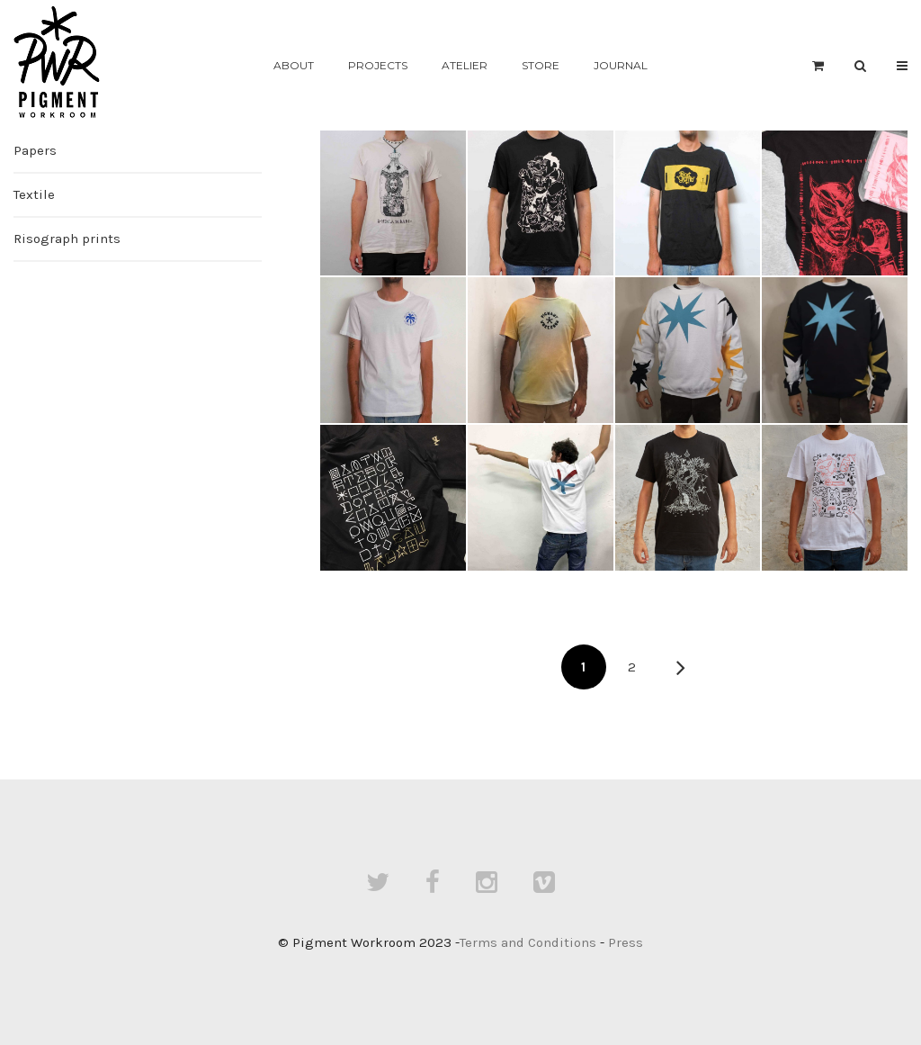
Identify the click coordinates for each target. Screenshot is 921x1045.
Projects (377, 65)
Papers (35, 150)
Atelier (464, 65)
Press (625, 942)
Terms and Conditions (528, 942)
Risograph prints (67, 238)
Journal (621, 65)
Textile (34, 194)
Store (540, 65)
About (293, 65)
